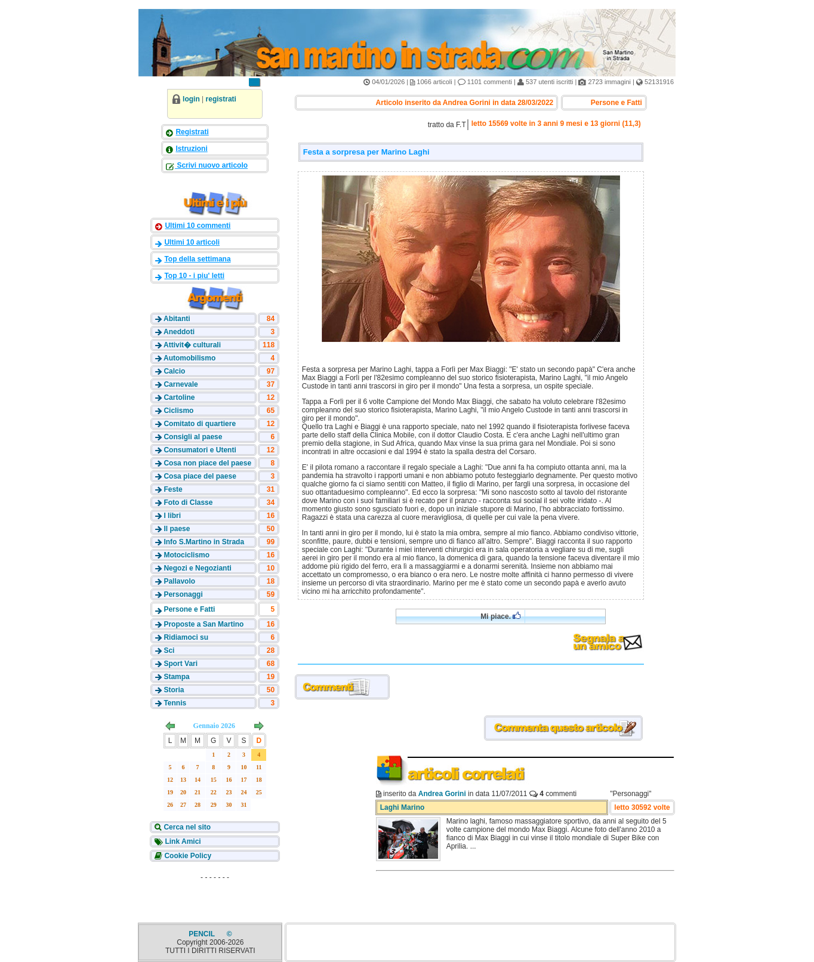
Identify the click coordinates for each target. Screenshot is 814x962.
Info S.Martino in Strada (204, 542)
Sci (169, 650)
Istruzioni (191, 148)
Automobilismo (189, 358)
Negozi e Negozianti (197, 568)
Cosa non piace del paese (207, 463)
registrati (221, 99)
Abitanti (177, 318)
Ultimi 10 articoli (192, 242)
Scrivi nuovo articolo (211, 165)
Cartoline (179, 397)
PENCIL (203, 934)
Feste (173, 489)
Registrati (191, 132)
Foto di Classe (188, 502)
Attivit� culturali (192, 345)
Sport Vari (181, 663)
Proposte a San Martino (203, 624)
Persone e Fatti (189, 609)
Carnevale (181, 384)
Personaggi (183, 594)
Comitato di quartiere (200, 424)
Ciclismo (178, 410)
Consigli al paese (193, 437)
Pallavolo (179, 581)
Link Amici (182, 841)
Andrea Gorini (442, 794)
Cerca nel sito (186, 827)
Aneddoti (179, 332)
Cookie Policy (186, 856)
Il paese (177, 529)
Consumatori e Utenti (200, 450)
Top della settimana (197, 259)
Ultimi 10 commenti (197, 225)
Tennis (175, 703)
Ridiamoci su (186, 637)
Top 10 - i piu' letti (194, 276)
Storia (174, 690)
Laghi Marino (402, 807)
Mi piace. (500, 616)
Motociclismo (186, 555)
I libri (172, 515)
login (191, 99)
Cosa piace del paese (200, 476)
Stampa (176, 677)
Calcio (174, 371)
